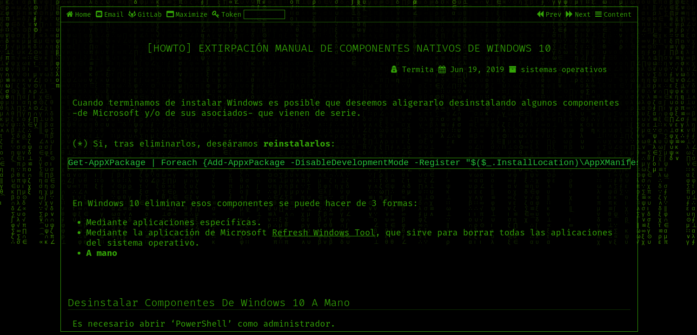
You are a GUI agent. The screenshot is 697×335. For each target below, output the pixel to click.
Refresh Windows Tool (323, 232)
